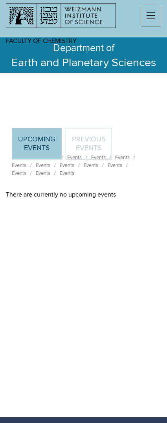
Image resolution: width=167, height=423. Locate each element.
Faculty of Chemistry (41, 41)
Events (19, 165)
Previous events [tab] (89, 143)
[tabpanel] (83, 194)
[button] (151, 16)
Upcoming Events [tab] (39, 147)
